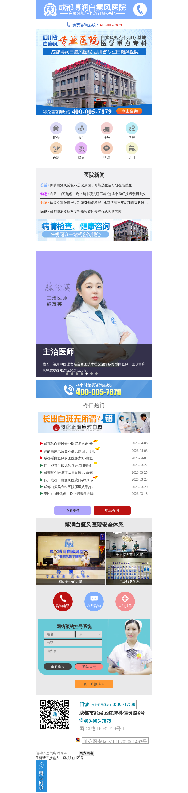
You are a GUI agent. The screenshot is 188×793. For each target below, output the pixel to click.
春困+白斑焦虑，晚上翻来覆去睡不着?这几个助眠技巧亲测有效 (93, 194)
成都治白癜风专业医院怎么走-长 (68, 444)
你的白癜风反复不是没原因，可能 (69, 451)
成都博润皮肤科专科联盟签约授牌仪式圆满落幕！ (82, 211)
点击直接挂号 (94, 684)
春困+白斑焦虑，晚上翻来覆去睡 (69, 494)
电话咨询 (112, 510)
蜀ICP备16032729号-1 (102, 728)
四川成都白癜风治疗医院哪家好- (68, 466)
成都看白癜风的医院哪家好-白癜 (68, 458)
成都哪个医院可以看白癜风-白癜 (68, 472)
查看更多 (73, 510)
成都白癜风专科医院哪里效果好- (68, 487)
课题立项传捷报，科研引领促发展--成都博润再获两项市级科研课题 (95, 203)
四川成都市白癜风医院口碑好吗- (68, 480)
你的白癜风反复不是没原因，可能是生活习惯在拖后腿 (86, 185)
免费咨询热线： (94, 25)
